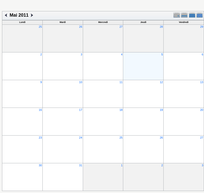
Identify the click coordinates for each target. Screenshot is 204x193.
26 (80, 26)
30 (40, 165)
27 (120, 26)
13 (201, 82)
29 (201, 26)
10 (80, 82)
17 (80, 109)
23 (40, 137)
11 (120, 82)
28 (161, 26)
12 (161, 82)
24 (80, 137)
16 (40, 109)
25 (40, 26)
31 (80, 165)
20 (201, 109)
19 (161, 109)
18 (120, 109)
